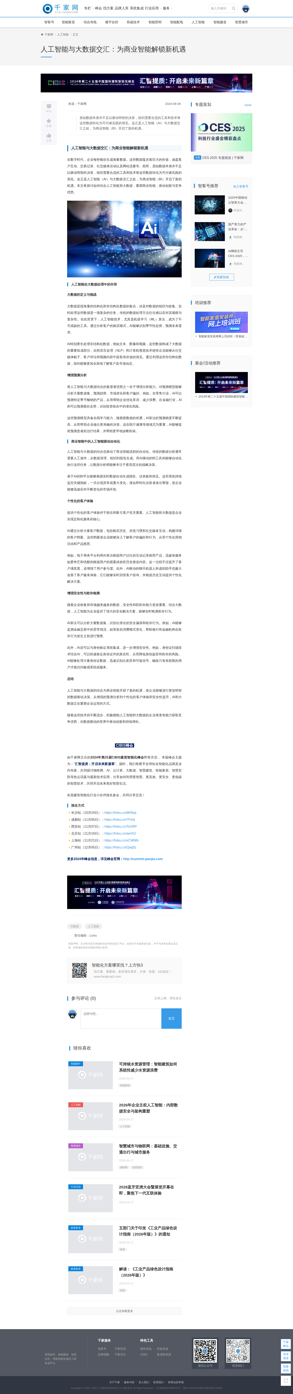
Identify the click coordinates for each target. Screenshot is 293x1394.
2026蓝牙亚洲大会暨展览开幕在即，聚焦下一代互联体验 (146, 1190)
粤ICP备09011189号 (211, 1388)
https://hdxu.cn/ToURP (121, 826)
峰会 (98, 8)
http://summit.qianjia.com (143, 859)
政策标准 (76, 1227)
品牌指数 (103, 1354)
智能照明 (155, 22)
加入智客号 (240, 186)
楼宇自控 (111, 22)
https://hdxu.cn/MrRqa (121, 812)
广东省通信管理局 (164, 1388)
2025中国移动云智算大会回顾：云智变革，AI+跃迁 (237, 200)
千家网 (49, 34)
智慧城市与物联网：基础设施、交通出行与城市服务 (148, 1149)
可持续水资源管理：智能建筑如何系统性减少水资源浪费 (148, 1067)
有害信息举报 (176, 1382)
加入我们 (144, 1382)
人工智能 (198, 22)
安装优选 (162, 1348)
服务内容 (129, 1382)
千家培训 (120, 1348)
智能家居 (68, 22)
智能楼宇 (76, 1063)
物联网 (123, 1167)
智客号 (49, 22)
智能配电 (176, 22)
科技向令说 (238, 210)
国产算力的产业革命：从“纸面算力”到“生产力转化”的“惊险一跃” (238, 227)
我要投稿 (286, 1368)
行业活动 (76, 1186)
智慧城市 (241, 22)
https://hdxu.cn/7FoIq (120, 819)
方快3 (144, 1354)
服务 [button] (168, 8)
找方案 (108, 8)
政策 (122, 1249)
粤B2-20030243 (191, 1388)
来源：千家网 (77, 103)
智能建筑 (125, 1085)
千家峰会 (286, 1343)
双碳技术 (133, 22)
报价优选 (146, 1348)
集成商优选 (164, 1354)
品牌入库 (122, 8)
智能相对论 (238, 237)
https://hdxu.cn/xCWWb (122, 840)
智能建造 (219, 22)
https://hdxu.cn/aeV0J (120, 833)
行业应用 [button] (153, 8)
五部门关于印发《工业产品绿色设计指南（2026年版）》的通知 (148, 1231)
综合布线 (90, 22)
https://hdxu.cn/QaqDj (120, 847)
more (248, 105)
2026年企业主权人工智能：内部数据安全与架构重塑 (148, 1108)
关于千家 (114, 1382)
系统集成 (137, 8)
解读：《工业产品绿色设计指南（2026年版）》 (146, 1272)
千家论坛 (120, 1354)
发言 (171, 1018)
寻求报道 (286, 1356)
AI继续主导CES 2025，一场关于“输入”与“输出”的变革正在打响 (238, 253)
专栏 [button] (89, 8)
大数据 (74, 926)
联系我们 (158, 1382)
